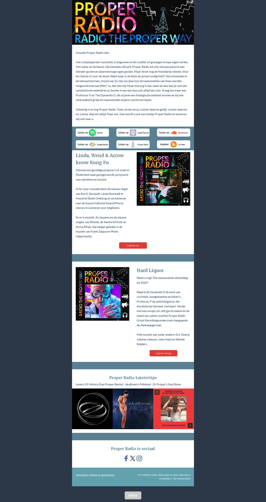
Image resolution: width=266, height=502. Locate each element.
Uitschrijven (82, 475)
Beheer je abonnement (102, 475)
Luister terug (163, 353)
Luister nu (133, 245)
